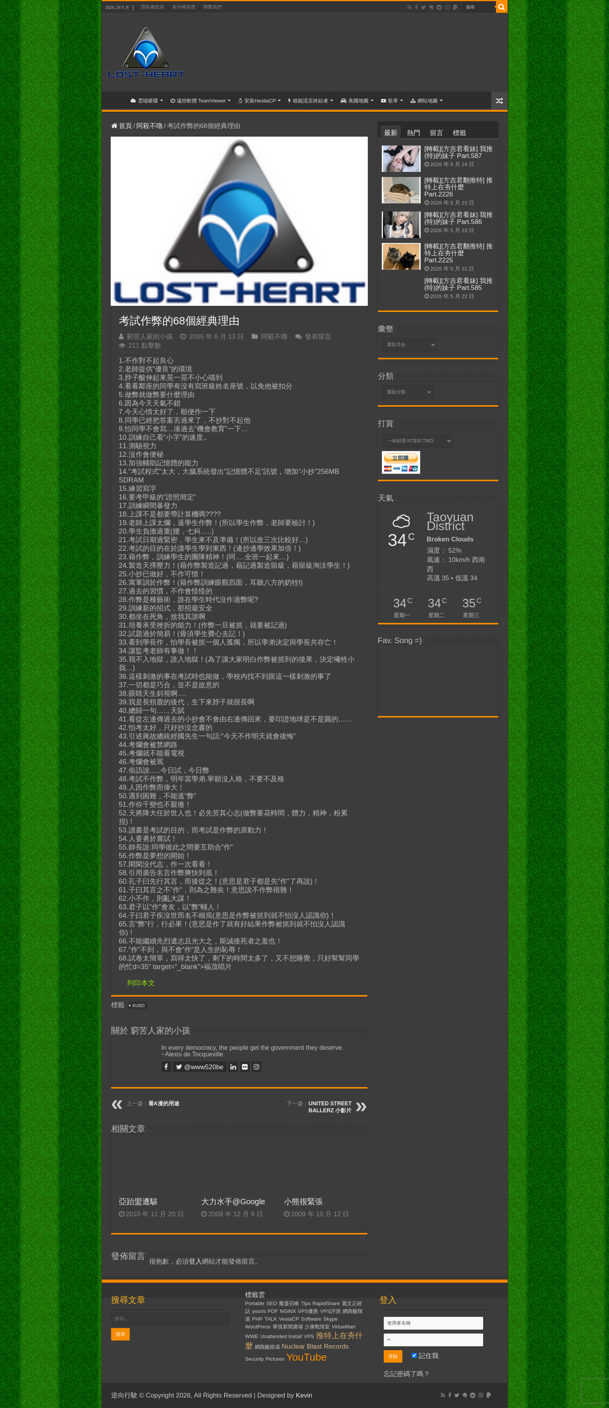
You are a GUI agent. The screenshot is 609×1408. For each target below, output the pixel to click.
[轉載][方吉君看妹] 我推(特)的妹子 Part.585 (459, 284)
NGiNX (288, 1311)
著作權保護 (183, 7)
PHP (257, 1319)
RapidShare (326, 1303)
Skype (330, 1319)
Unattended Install (281, 1336)
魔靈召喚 (289, 1303)
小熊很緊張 (303, 1201)
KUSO (138, 1005)
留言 (436, 133)
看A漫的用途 (163, 1103)
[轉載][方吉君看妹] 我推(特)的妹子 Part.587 (459, 152)
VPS (309, 1336)
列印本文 (141, 983)
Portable (254, 1303)
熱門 (413, 133)
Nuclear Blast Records (315, 1346)
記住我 (425, 1355)
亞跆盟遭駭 (138, 1201)
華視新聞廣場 (288, 1327)
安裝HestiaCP (257, 101)
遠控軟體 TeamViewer (198, 101)
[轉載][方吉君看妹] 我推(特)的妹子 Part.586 (459, 218)
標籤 (459, 133)
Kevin (304, 1395)
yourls (259, 1311)
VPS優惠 (308, 1311)
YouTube (306, 1357)
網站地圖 (424, 101)
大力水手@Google (233, 1201)
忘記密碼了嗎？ (407, 1374)
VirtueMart (343, 1327)
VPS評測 (330, 1311)
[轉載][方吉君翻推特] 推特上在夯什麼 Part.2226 (459, 187)
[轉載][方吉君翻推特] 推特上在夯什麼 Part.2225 (459, 253)
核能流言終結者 (308, 101)
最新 (390, 133)
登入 (195, 1261)
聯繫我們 (212, 7)
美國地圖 (355, 101)
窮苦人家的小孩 (150, 336)
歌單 (389, 101)
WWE (251, 1336)
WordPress (258, 1327)
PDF (273, 1311)
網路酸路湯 (267, 1347)
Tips (306, 1303)
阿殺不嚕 (149, 126)
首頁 (116, 100)
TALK (270, 1319)
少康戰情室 (317, 1327)
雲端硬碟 (144, 101)
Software (311, 1319)
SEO (271, 1303)
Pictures (275, 1359)
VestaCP (289, 1319)
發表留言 (318, 336)
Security (254, 1359)
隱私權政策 (152, 7)
